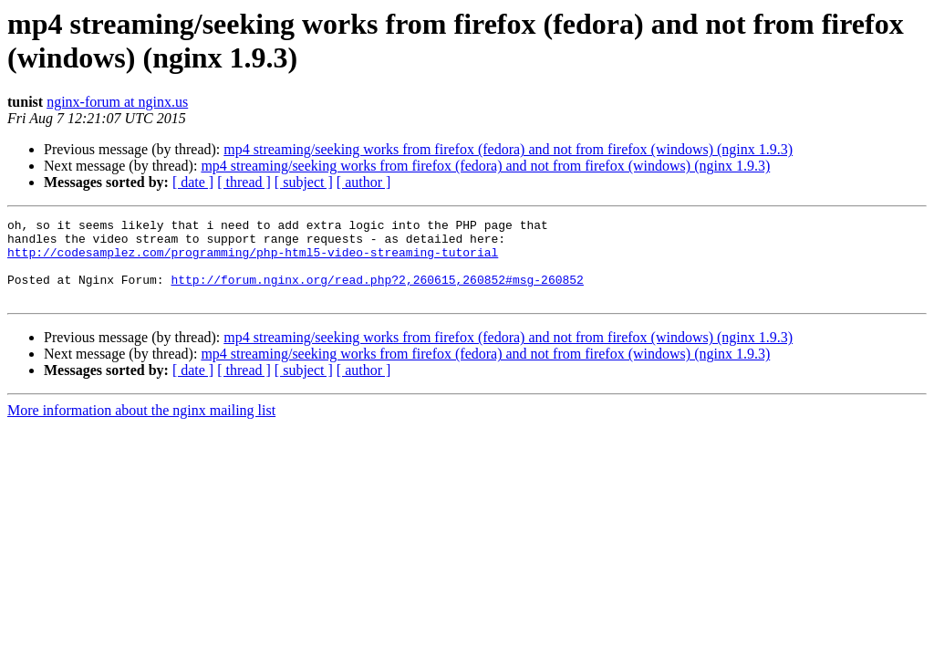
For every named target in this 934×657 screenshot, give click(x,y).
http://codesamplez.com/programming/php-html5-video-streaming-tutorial (252, 260)
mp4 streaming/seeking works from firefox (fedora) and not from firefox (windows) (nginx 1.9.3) (508, 149)
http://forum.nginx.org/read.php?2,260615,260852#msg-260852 (377, 293)
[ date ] (192, 182)
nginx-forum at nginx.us (117, 102)
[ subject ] (304, 182)
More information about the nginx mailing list (141, 426)
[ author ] (364, 182)
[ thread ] (244, 182)
